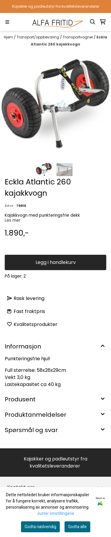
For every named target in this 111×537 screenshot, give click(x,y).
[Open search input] (92, 22)
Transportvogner (78, 37)
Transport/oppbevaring (38, 37)
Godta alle (77, 526)
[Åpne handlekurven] (102, 22)
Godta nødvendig (40, 526)
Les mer (12, 220)
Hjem (9, 37)
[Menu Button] (7, 22)
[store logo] (56, 22)
